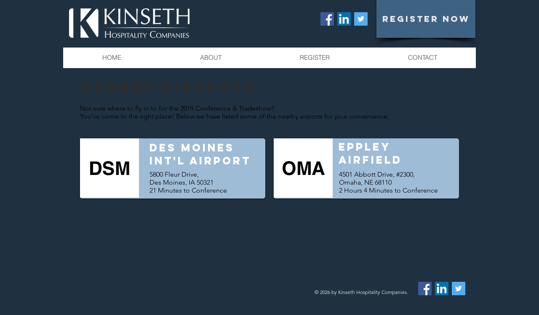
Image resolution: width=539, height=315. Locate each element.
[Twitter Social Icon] (361, 19)
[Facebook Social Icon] (327, 19)
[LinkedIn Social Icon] (344, 19)
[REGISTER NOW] (425, 19)
